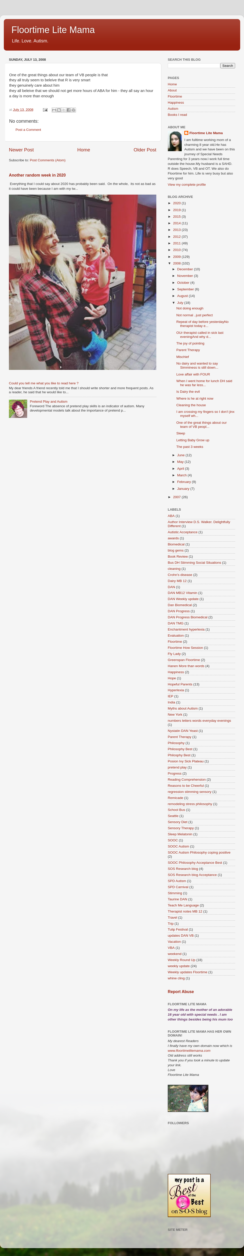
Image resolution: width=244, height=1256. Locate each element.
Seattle (173, 816)
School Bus (176, 810)
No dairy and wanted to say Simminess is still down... (197, 365)
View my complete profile (187, 184)
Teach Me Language (183, 905)
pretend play (177, 767)
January (183, 489)
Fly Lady (174, 654)
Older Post (145, 149)
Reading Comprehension (187, 779)
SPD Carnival (178, 887)
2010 (177, 250)
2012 (177, 237)
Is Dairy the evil (188, 392)
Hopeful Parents (180, 684)
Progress (174, 773)
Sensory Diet (177, 822)
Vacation (174, 942)
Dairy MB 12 (177, 581)
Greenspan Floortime (184, 660)
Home (83, 149)
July (180, 303)
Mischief (182, 357)
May (181, 462)
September (186, 289)
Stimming (175, 893)
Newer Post (21, 149)
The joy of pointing (190, 343)
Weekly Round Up (181, 960)
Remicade (175, 798)
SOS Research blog (183, 869)
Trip (171, 923)
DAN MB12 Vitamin (182, 593)
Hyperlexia (176, 690)
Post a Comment (28, 130)
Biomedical (176, 544)
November (185, 276)
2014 (177, 223)
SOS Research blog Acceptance (192, 875)
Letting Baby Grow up (192, 440)
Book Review (178, 556)
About (172, 90)
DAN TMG (176, 623)
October (183, 283)
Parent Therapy (188, 350)
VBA (171, 948)
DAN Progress (179, 611)
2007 (177, 497)
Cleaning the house (191, 405)
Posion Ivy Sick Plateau (186, 761)
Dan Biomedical (180, 605)
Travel (172, 917)
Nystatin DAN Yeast (183, 731)
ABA (171, 516)
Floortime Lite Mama (53, 30)
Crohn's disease (180, 575)
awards (173, 538)
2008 (177, 263)
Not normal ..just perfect (194, 315)
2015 (177, 216)
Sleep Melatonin (180, 834)
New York (175, 714)
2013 (177, 230)
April (181, 468)
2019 (177, 210)
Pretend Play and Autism (48, 401)
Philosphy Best (179, 755)
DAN (171, 587)
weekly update (179, 966)
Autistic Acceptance (182, 532)
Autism (173, 109)
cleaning (174, 569)
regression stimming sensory (189, 792)
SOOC (173, 840)
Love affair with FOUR (193, 374)
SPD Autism (177, 881)
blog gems (176, 550)
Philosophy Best (180, 749)
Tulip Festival (178, 929)
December (185, 269)
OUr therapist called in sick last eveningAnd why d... (199, 335)
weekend (174, 954)
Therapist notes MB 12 (185, 911)
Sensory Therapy (181, 828)
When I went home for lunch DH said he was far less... (204, 383)
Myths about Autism (183, 708)
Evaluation (176, 635)
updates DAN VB (181, 935)
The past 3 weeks (189, 447)
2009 (177, 257)
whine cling (176, 978)
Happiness (176, 102)
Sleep (180, 433)
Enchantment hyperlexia (186, 629)
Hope (172, 678)
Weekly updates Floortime (187, 972)
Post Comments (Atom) (48, 160)
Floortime (175, 96)
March (182, 475)
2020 (177, 203)
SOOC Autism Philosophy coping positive (199, 852)
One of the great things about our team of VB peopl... (201, 425)
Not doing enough (190, 308)
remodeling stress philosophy (190, 804)
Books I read (177, 115)
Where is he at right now (195, 398)
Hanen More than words (186, 666)
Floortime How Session (185, 648)
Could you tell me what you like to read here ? (44, 383)
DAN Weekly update (183, 599)
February (184, 482)
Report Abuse (181, 992)
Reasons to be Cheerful (186, 786)
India (171, 702)
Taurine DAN (177, 899)
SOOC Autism (178, 846)
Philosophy (176, 743)
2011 (177, 243)
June (181, 455)
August (183, 296)
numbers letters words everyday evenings (199, 721)
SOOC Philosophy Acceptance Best (195, 863)
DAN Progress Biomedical (187, 617)
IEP (170, 696)
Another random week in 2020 (37, 175)
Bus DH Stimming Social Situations (194, 562)
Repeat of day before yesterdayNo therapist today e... (202, 324)
